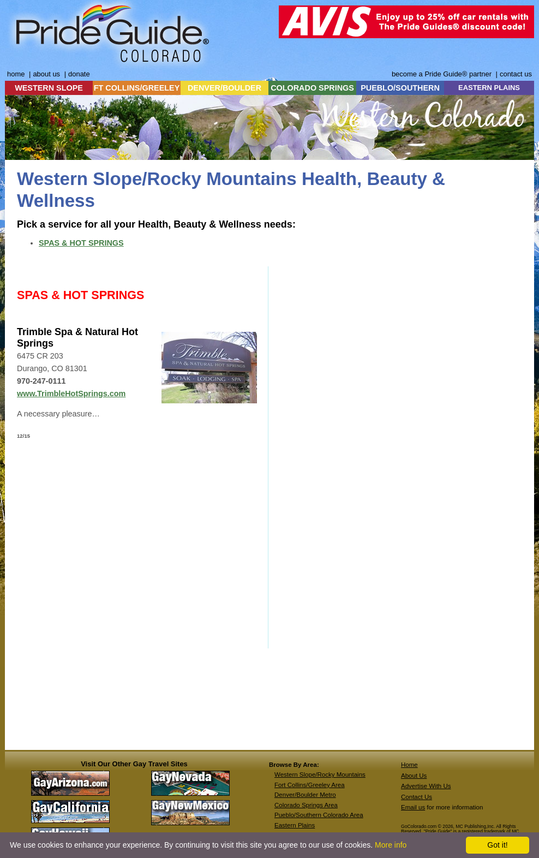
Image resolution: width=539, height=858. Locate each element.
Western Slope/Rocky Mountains (320, 774)
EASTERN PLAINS (489, 88)
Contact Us (416, 797)
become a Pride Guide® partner (442, 74)
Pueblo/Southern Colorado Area (318, 815)
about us (46, 74)
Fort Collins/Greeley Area (309, 785)
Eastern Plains (294, 825)
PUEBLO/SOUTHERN (400, 88)
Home (409, 764)
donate (79, 74)
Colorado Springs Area (306, 805)
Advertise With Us (426, 786)
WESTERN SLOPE (49, 88)
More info (390, 845)
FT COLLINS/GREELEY (137, 88)
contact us (516, 74)
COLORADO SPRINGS (312, 88)
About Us (414, 775)
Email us (413, 807)
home (16, 74)
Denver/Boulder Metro (305, 794)
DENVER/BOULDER (224, 88)
